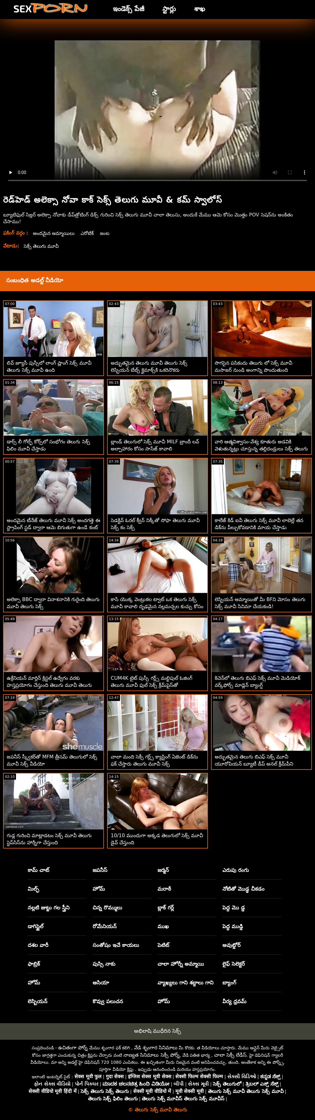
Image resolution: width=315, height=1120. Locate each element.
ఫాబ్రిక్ (34, 964)
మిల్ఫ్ (33, 889)
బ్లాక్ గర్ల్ (166, 907)
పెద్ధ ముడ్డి (232, 926)
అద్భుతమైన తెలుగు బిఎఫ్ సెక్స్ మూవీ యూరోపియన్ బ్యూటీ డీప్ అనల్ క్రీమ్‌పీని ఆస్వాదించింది (254, 764)
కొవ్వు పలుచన (108, 1001)
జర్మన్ (163, 870)
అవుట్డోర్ (231, 945)
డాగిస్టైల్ (35, 926)
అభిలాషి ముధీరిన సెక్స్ (157, 1031)
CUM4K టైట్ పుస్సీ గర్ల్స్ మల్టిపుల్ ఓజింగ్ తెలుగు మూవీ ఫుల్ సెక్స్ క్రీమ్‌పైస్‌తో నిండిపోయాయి (151, 685)
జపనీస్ (100, 870)
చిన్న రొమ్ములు (107, 907)
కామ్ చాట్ (38, 870)
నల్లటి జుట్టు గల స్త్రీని (49, 907)
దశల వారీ (38, 945)
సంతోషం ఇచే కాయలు (116, 945)
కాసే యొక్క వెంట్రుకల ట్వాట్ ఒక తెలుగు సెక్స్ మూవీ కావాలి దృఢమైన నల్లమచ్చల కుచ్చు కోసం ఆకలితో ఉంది (157, 606)
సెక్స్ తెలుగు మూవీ (42, 246)
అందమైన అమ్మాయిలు (55, 233)
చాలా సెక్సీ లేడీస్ (230, 1055)
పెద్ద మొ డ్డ (233, 907)
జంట (107, 233)
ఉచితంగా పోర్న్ (73, 1048)
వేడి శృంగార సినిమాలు (155, 1048)
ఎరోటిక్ (89, 233)
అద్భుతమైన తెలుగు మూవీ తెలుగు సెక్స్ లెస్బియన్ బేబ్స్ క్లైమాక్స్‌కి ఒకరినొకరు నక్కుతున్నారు (149, 370)
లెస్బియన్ (37, 1001)
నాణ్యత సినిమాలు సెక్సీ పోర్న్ (151, 1055)
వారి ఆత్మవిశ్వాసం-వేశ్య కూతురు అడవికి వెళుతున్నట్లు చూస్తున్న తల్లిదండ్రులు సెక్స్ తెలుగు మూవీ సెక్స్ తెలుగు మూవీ (261, 449)
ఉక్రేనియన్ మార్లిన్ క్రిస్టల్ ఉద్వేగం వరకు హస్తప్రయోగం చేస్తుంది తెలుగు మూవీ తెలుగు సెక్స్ (49, 685)
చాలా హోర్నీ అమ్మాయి (181, 964)
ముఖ (163, 926)
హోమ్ (99, 889)
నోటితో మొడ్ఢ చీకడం (243, 889)
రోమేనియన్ (105, 926)
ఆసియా (101, 983)
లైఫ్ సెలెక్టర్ (233, 964)
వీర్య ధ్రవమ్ (234, 1001)
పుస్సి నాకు (104, 964)
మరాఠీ (164, 889)
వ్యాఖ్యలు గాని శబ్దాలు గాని (185, 983)
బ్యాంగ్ (229, 983)
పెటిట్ (163, 945)
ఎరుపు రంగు (235, 870)
